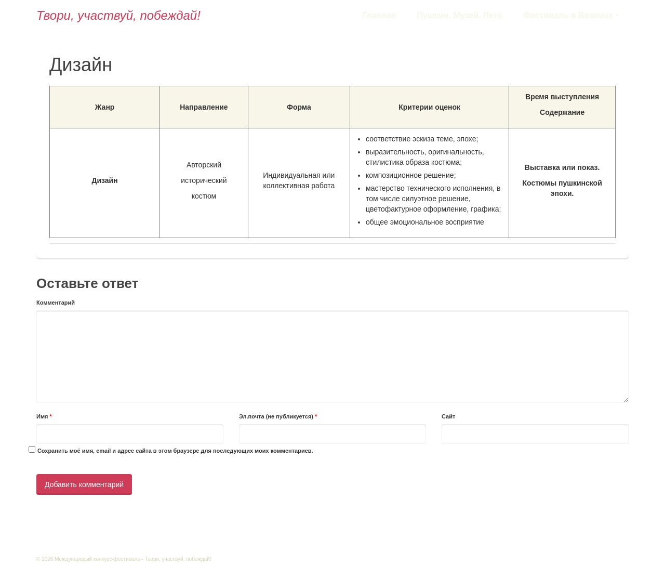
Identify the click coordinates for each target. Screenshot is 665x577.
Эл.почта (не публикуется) (278, 416)
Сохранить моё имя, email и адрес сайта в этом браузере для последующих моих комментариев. (175, 451)
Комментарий (55, 302)
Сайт (448, 416)
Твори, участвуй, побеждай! (118, 15)
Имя (44, 416)
